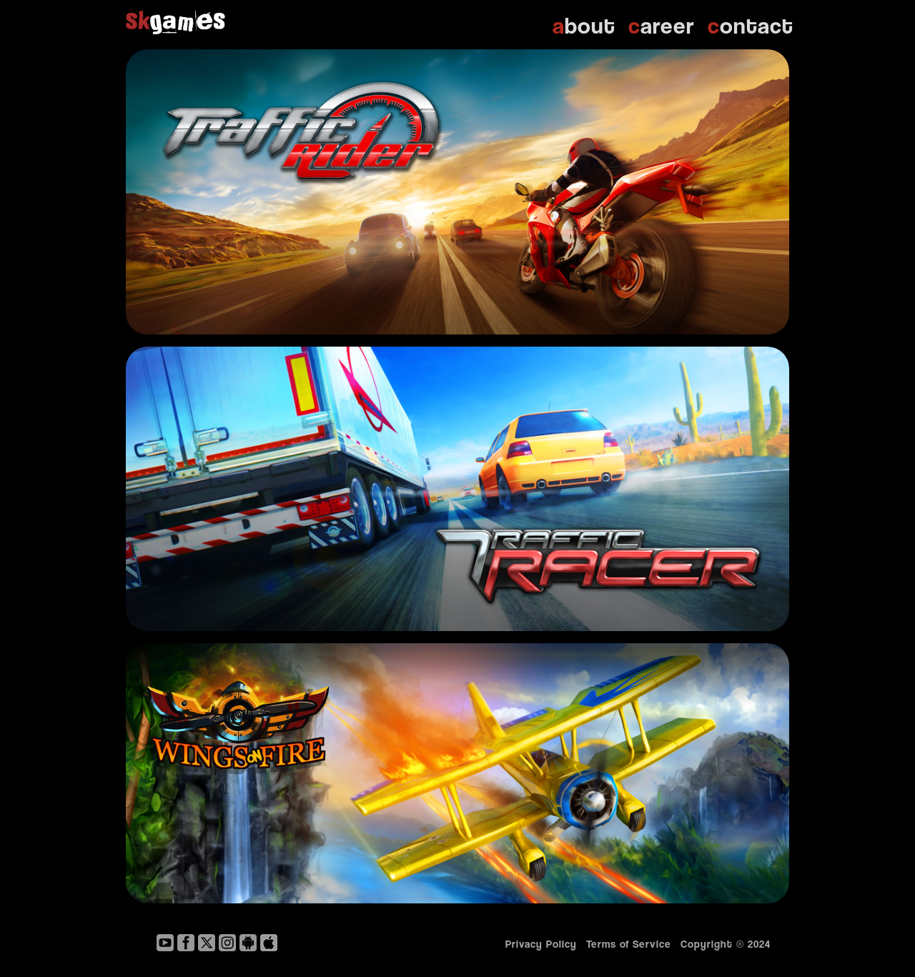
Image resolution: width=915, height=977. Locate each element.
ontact (750, 25)
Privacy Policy (541, 943)
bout (584, 25)
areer (661, 25)
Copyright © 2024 (729, 943)
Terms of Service (628, 943)
